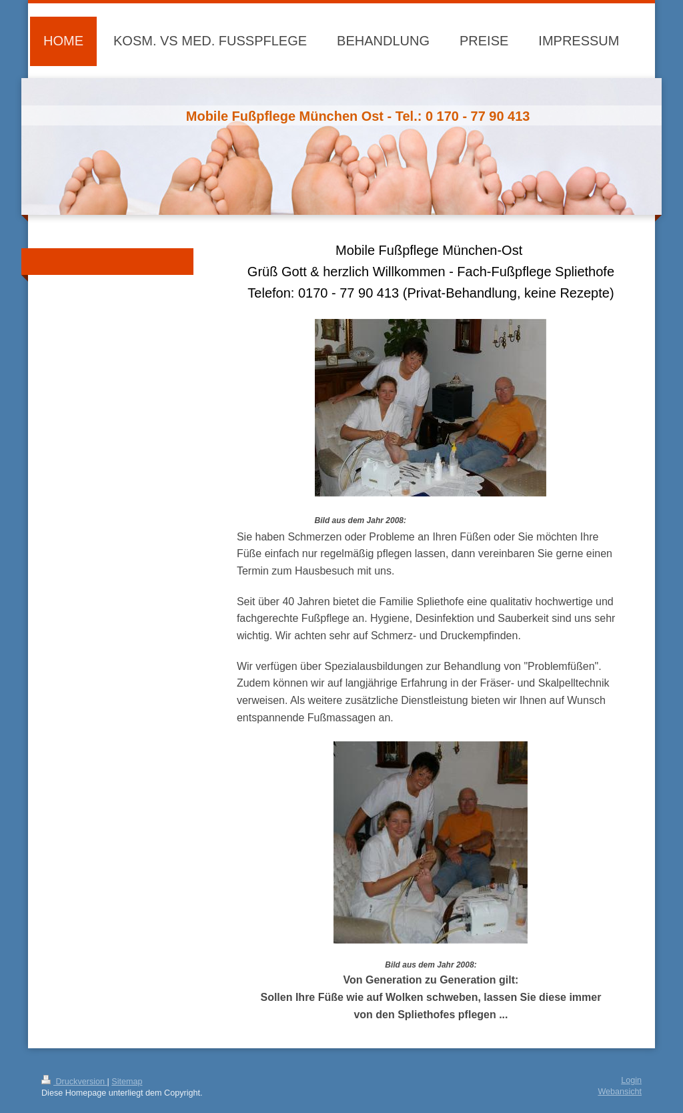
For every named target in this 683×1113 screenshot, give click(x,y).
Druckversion (74, 1081)
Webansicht (620, 1091)
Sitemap (126, 1081)
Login (631, 1080)
